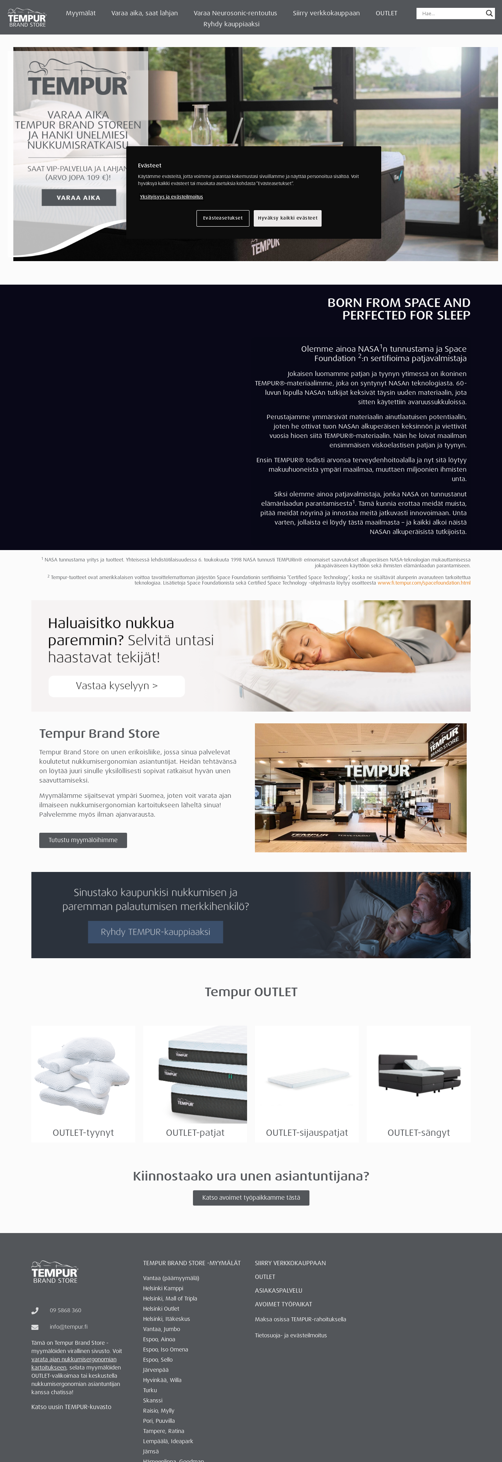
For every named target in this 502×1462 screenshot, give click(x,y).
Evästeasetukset (223, 218)
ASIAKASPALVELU (278, 1291)
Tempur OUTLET (251, 992)
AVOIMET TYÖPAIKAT (283, 1304)
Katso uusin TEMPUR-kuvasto (71, 1407)
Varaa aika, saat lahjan (144, 13)
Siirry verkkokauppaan (326, 13)
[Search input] (452, 13)
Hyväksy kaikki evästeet (287, 218)
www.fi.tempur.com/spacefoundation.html (424, 583)
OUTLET (386, 13)
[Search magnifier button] (489, 13)
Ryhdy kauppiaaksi (232, 24)
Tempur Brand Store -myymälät (192, 1263)
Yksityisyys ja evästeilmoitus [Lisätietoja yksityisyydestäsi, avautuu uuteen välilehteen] (171, 197)
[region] (253, 192)
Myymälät (81, 13)
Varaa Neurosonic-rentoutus (235, 13)
